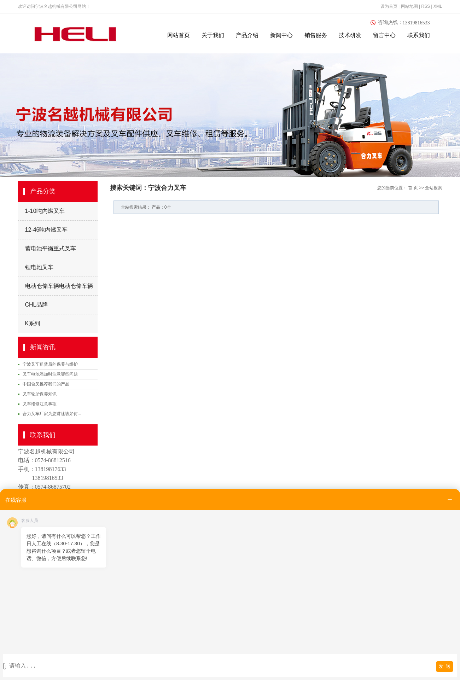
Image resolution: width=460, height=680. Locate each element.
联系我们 (418, 35)
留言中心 (384, 35)
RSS (425, 6)
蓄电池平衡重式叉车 (50, 248)
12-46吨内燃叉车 (46, 230)
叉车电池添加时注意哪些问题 (50, 374)
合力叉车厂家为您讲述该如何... (52, 413)
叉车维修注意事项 (40, 403)
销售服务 (315, 35)
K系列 (32, 323)
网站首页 (178, 35)
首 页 (413, 187)
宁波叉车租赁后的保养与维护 (50, 364)
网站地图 (410, 6)
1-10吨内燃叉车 (45, 211)
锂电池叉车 (39, 267)
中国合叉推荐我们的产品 (46, 384)
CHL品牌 (36, 305)
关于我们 (213, 35)
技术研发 (350, 35)
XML (437, 6)
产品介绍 (247, 35)
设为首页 (388, 6)
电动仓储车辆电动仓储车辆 (59, 286)
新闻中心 (281, 35)
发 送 (444, 666)
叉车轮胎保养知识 (40, 393)
